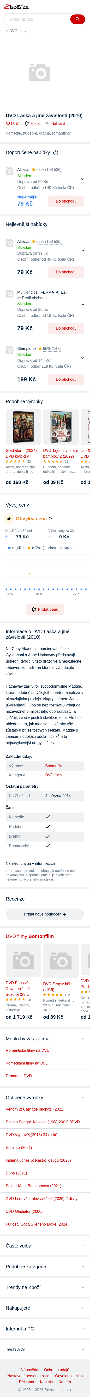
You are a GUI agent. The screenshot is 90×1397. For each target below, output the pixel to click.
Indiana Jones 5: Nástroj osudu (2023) (38, 1160)
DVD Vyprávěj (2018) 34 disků (31, 1135)
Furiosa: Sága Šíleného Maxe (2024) (37, 1224)
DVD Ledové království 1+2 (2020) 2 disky (42, 1199)
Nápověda (29, 1370)
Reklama (26, 1382)
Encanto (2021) (19, 1148)
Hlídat (32, 124)
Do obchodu (66, 201)
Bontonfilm (54, 766)
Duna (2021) (16, 1173)
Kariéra (65, 1382)
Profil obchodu (34, 298)
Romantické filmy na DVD (27, 1050)
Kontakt (46, 1382)
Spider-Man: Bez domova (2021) (33, 1186)
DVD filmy (17, 31)
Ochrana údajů (56, 1370)
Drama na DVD (19, 1076)
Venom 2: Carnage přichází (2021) (35, 1109)
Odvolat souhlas (69, 1376)
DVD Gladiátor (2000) (24, 1211)
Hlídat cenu (44, 609)
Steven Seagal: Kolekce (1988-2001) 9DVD (43, 1122)
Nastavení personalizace (28, 1376)
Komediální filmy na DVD (27, 1063)
